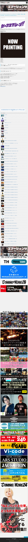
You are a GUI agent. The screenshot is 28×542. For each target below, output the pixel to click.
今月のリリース (17, 539)
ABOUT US (9, 539)
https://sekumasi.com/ (2, 86)
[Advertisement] (5, 91)
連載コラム (21, 539)
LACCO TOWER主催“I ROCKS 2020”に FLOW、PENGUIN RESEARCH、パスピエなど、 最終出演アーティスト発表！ (13, 109)
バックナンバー (12, 539)
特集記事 (15, 539)
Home (6, 539)
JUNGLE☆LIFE (4, 2)
